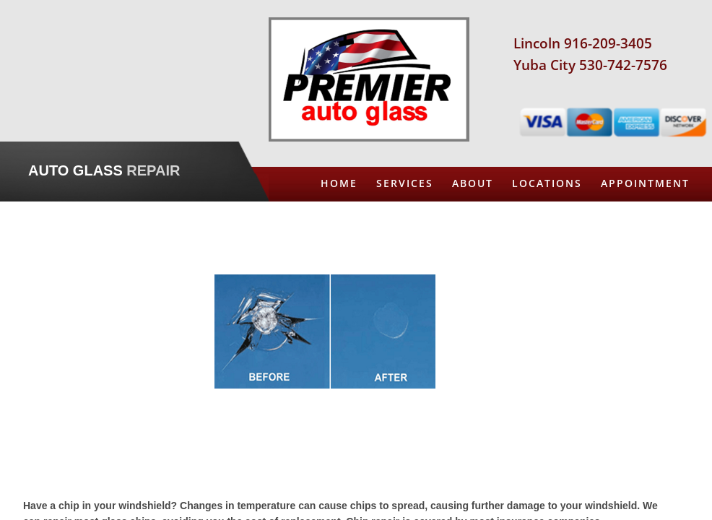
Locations (547, 183)
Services (404, 183)
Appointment (645, 183)
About (472, 183)
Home (339, 183)
